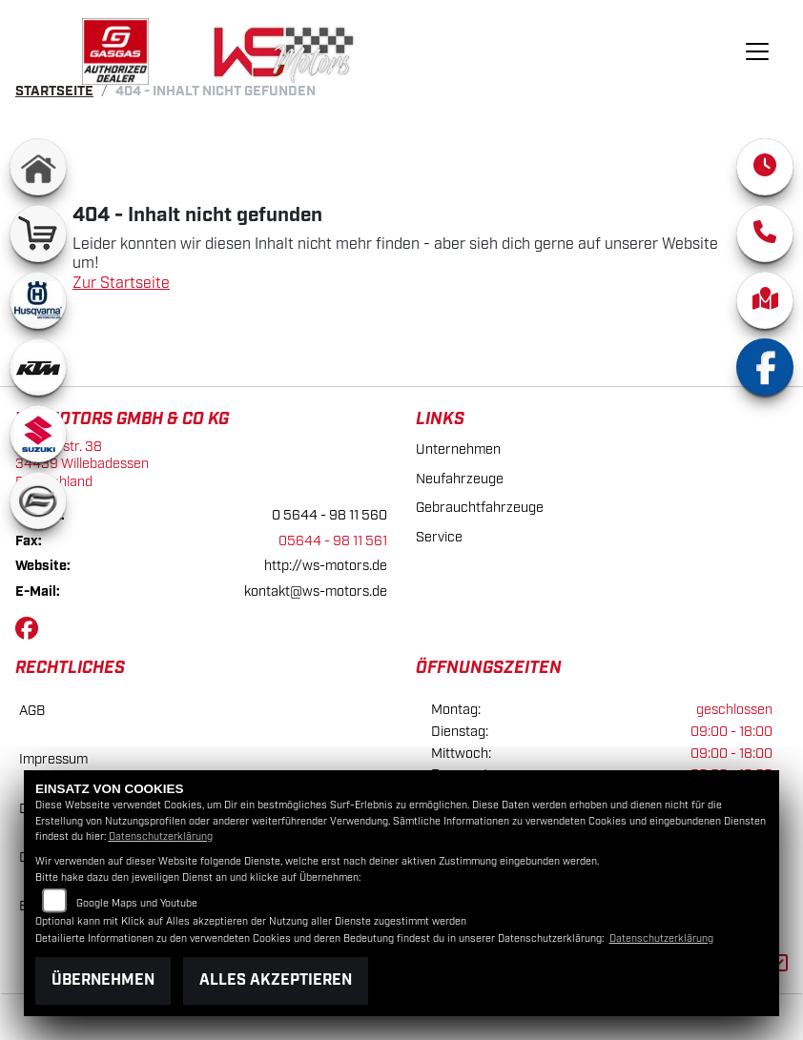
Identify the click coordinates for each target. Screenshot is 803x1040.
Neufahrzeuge (460, 479)
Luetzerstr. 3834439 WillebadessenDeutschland (82, 464)
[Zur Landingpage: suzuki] (38, 433)
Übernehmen (102, 980)
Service (439, 537)
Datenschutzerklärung (161, 837)
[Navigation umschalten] (757, 51)
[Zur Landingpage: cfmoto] (38, 500)
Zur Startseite (121, 284)
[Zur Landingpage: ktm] (38, 367)
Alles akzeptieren (275, 980)
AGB (32, 711)
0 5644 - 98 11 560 (329, 515)
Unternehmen (458, 449)
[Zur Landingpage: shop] (38, 233)
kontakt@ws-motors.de (315, 591)
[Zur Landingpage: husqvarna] (38, 300)
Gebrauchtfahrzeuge (480, 508)
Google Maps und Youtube (136, 903)
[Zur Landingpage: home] (38, 166)
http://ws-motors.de (325, 566)
